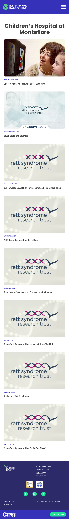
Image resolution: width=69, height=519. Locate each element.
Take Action (58, 514)
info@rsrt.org (41, 476)
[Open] (63, 6)
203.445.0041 (41, 473)
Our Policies (8, 504)
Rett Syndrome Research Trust (19, 502)
